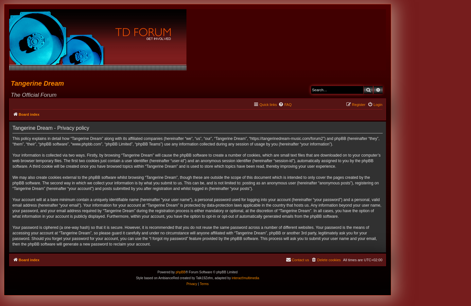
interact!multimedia (245, 278)
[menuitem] (284, 105)
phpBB (180, 272)
